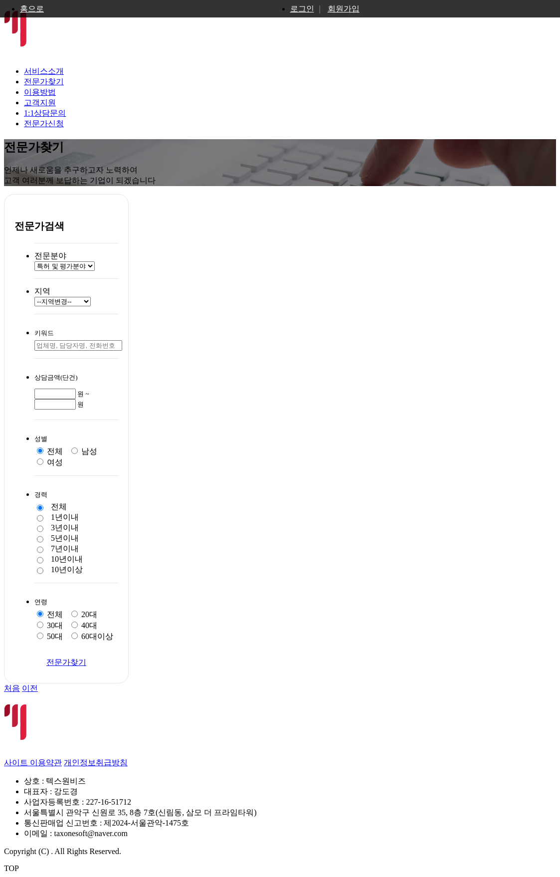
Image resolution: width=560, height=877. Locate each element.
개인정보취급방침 (96, 762)
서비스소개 (44, 71)
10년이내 (60, 560)
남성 (84, 451)
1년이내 (58, 518)
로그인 (302, 8)
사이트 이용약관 (33, 762)
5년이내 (58, 539)
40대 (84, 625)
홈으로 (32, 8)
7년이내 (58, 549)
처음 (12, 688)
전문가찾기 (44, 81)
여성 (50, 462)
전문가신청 (44, 123)
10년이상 (60, 570)
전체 (50, 451)
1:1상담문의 (45, 113)
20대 (84, 614)
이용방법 (40, 92)
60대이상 (92, 636)
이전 (30, 688)
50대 (50, 636)
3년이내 (58, 528)
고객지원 (40, 102)
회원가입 (344, 8)
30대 (50, 625)
